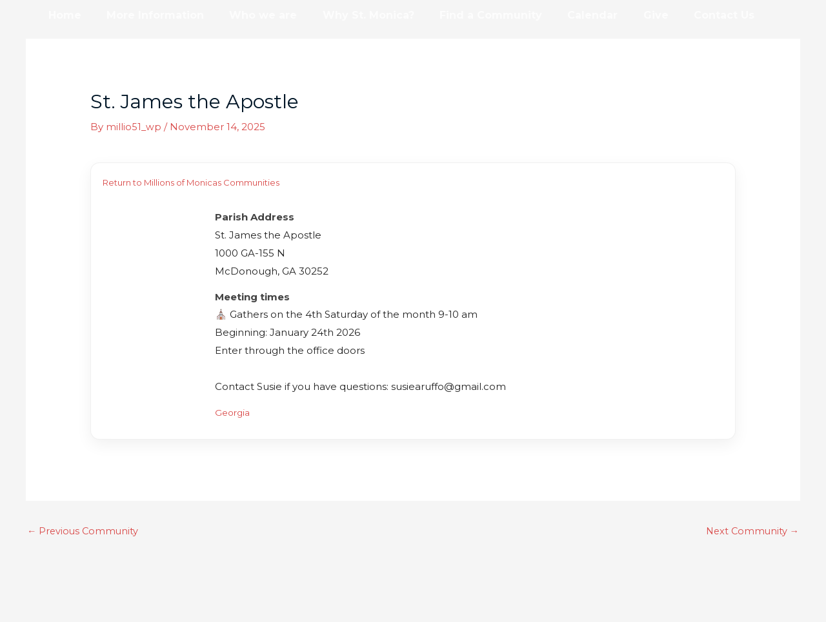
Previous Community (84, 531)
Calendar (566, 15)
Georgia (234, 411)
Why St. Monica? (352, 15)
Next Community (751, 531)
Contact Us (688, 15)
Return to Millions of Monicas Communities (191, 182)
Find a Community (469, 15)
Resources (75, 46)
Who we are (251, 15)
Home (62, 15)
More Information (148, 15)
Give (625, 15)
